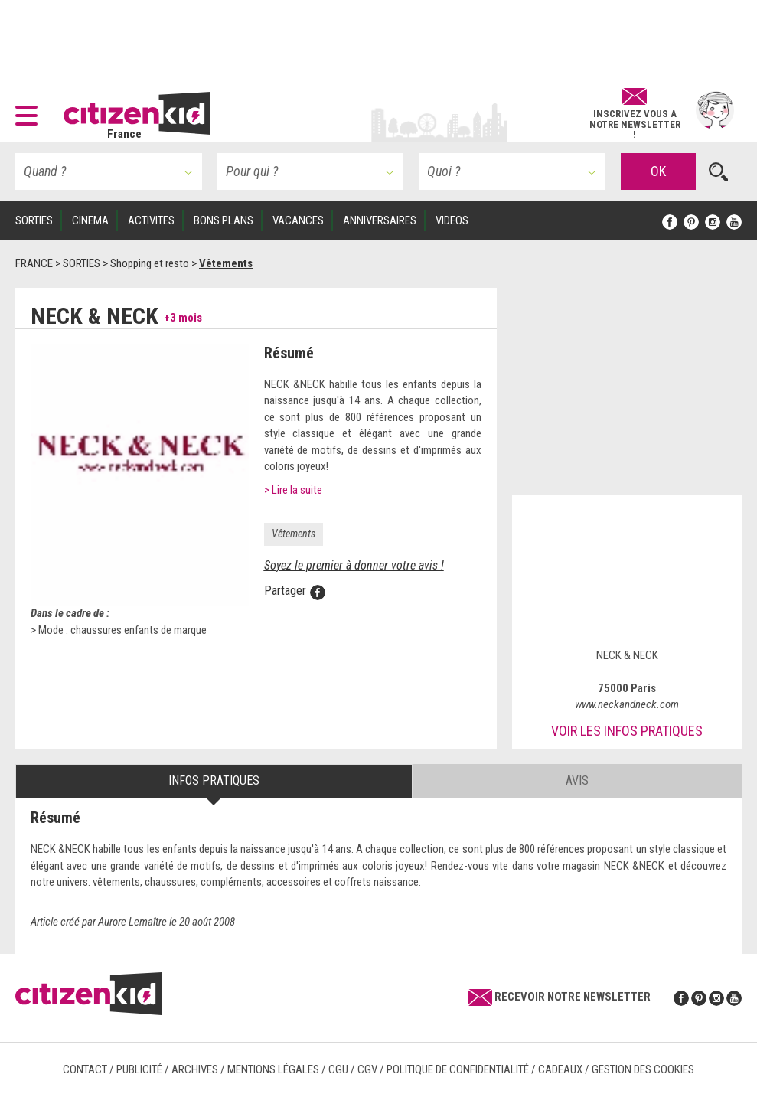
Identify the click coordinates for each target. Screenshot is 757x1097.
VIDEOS (452, 220)
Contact (85, 1069)
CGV (367, 1069)
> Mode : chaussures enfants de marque (119, 630)
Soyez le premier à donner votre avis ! (354, 565)
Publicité (139, 1069)
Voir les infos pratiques (627, 731)
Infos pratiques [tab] (213, 780)
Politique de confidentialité (458, 1069)
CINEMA (90, 220)
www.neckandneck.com (627, 704)
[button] (30, 110)
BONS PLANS (223, 220)
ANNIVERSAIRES (379, 220)
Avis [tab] (577, 780)
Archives (194, 1069)
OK (658, 171)
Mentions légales (273, 1069)
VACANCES (298, 220)
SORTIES (34, 220)
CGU (338, 1069)
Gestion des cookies (643, 1069)
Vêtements (293, 533)
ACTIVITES (151, 220)
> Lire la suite (293, 490)
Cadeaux (560, 1069)
